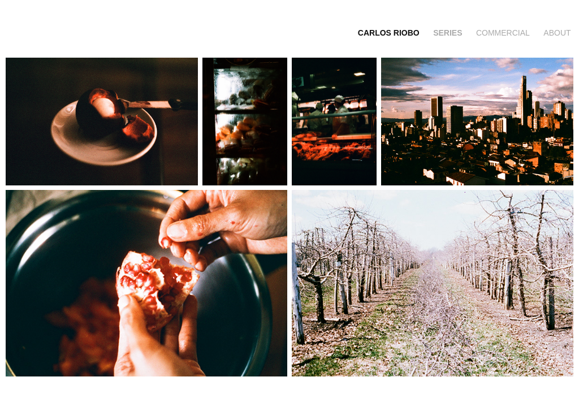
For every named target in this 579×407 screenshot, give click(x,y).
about (557, 32)
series (447, 32)
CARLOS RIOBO (389, 32)
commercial (503, 32)
